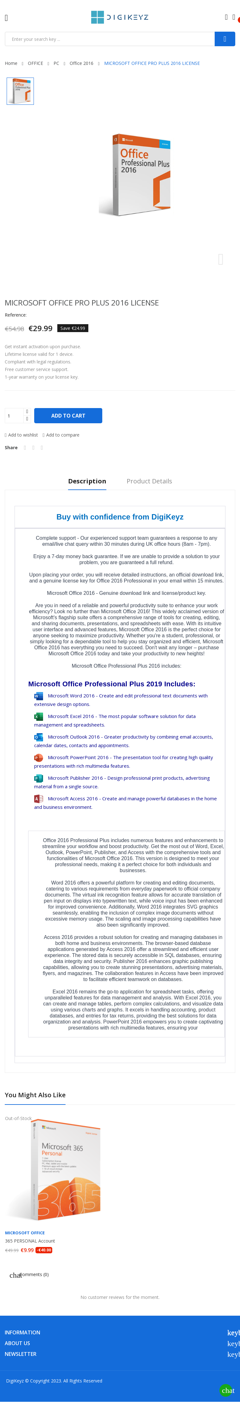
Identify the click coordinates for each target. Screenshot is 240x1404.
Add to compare (61, 435)
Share (25, 447)
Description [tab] (87, 481)
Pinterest (42, 447)
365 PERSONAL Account (30, 1241)
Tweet (33, 447)
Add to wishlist (21, 435)
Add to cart (69, 415)
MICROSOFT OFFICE (25, 1233)
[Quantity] (14, 415)
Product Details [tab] (149, 481)
